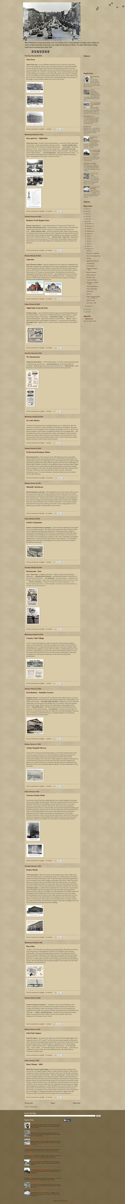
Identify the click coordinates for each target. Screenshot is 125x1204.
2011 (86, 312)
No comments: (49, 211)
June (88, 238)
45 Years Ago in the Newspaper (94, 187)
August (88, 233)
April (88, 243)
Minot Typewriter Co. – (89, 116)
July (88, 236)
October (89, 228)
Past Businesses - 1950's (36, 1160)
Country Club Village (35, 638)
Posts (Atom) (34, 1106)
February (89, 248)
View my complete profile (90, 321)
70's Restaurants (33, 357)
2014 (86, 219)
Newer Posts (29, 1103)
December (89, 223)
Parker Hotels (32, 870)
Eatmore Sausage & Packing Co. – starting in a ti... (93, 297)
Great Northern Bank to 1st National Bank (95, 151)
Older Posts (76, 1103)
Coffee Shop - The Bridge (90, 163)
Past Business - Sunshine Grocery (40, 692)
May (88, 241)
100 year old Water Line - (37, 1123)
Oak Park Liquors (33, 1033)
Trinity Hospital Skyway (36, 748)
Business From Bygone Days (37, 220)
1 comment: (48, 443)
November (89, 226)
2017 (86, 211)
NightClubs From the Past (37, 308)
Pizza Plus (30, 946)
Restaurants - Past (33, 571)
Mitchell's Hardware (34, 487)
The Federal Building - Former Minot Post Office (95, 104)
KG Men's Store (87, 126)
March (88, 246)
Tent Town (30, 60)
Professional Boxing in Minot (38, 452)
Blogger (70, 1200)
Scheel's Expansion (34, 522)
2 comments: (49, 129)
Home (53, 1103)
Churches (30, 259)
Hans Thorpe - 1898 (34, 1064)
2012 (86, 309)
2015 (86, 216)
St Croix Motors (33, 420)
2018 (86, 209)
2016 (86, 214)
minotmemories (89, 318)
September (89, 231)
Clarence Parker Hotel (35, 795)
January (89, 306)
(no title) (92, 90)
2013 (86, 221)
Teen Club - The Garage (36, 1182)
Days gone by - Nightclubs (37, 138)
